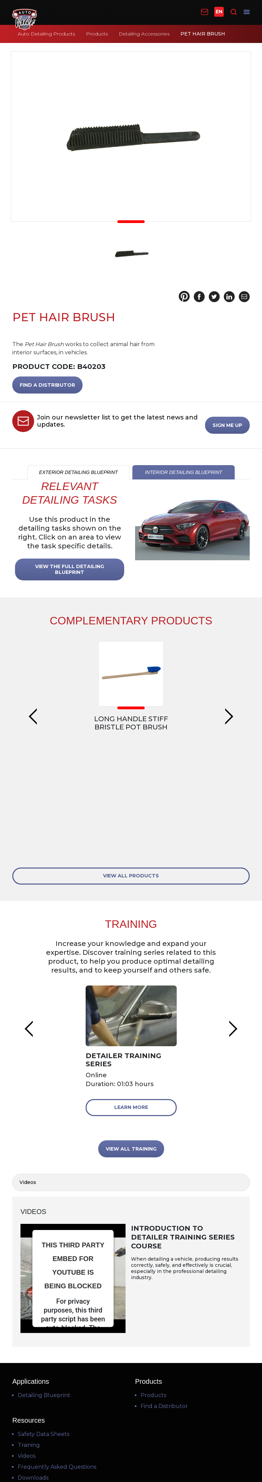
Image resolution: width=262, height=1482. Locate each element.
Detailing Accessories (144, 34)
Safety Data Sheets (43, 1322)
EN (219, 12)
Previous (33, 671)
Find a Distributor (164, 1294)
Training (29, 1333)
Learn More (131, 995)
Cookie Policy (132, 1458)
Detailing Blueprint (44, 1283)
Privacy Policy (131, 1450)
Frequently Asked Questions (57, 1355)
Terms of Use (130, 1442)
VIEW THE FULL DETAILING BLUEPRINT (69, 569)
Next (229, 671)
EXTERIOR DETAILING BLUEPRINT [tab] (78, 472)
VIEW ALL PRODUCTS (131, 764)
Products (97, 34)
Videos (26, 1344)
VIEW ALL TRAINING (131, 1037)
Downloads (33, 1366)
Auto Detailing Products (46, 34)
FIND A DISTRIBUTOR (47, 385)
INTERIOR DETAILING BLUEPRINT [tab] (183, 472)
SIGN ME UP (227, 425)
